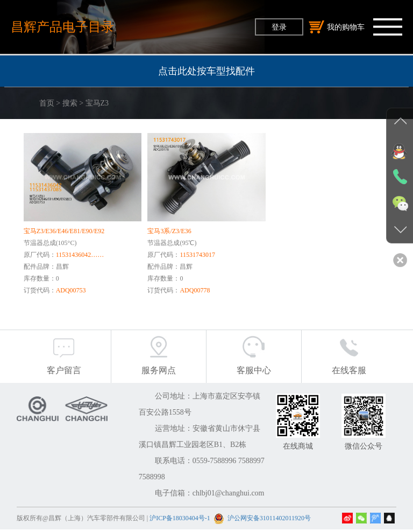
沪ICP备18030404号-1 (179, 519)
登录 (279, 27)
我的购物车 (337, 26)
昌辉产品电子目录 (62, 26)
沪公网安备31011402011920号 (269, 519)
